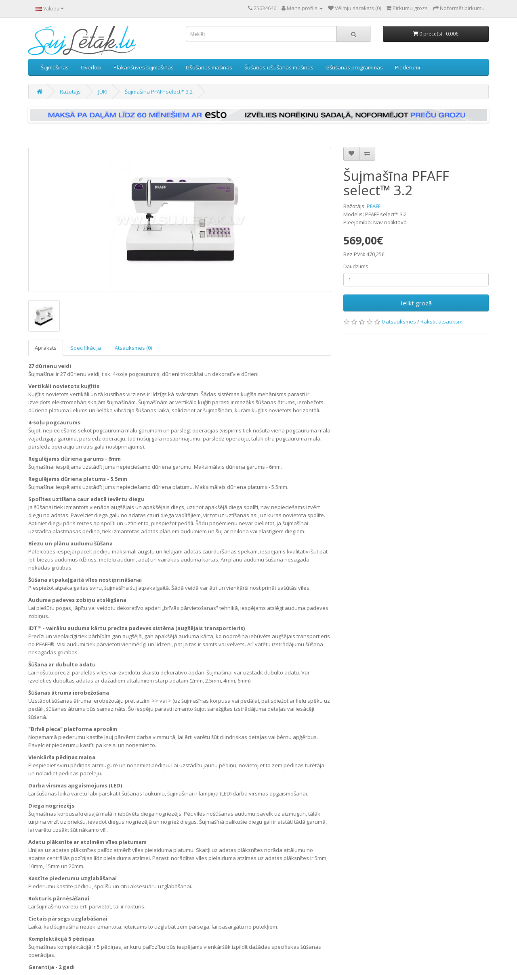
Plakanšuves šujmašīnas (143, 67)
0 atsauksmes (399, 321)
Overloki (91, 67)
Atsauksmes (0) (133, 347)
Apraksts (46, 347)
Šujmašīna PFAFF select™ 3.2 (159, 91)
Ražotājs (70, 91)
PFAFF (373, 206)
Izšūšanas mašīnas (209, 67)
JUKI (102, 91)
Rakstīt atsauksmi (442, 321)
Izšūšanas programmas (354, 67)
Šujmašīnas (55, 67)
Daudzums (355, 266)
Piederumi (407, 67)
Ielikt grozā (416, 303)
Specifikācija (85, 347)
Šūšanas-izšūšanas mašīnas (278, 67)
